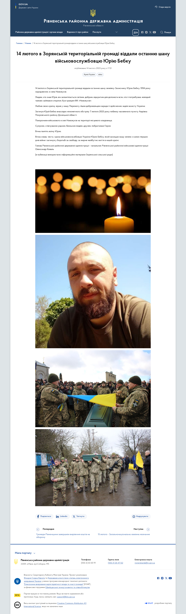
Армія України (89, 75)
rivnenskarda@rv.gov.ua (145, 563)
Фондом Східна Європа (34, 578)
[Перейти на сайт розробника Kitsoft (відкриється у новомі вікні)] (149, 603)
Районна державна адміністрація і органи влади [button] (39, 32)
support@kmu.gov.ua (66, 597)
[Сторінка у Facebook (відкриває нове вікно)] (142, 32)
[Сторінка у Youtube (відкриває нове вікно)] (154, 32)
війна (100, 75)
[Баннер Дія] (135, 32)
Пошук (167, 32)
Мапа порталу (23, 553)
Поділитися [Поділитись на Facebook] (45, 516)
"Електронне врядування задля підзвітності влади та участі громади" (53, 584)
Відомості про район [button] (77, 32)
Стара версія (165, 7)
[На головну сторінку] (93, 18)
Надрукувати (142, 516)
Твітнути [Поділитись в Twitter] (80, 516)
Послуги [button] (97, 32)
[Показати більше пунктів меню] (116, 32)
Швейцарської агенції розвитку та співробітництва (67, 587)
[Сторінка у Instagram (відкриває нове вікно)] (146, 32)
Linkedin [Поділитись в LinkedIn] (63, 516)
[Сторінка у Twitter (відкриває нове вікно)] (150, 32)
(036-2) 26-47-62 (115, 563)
